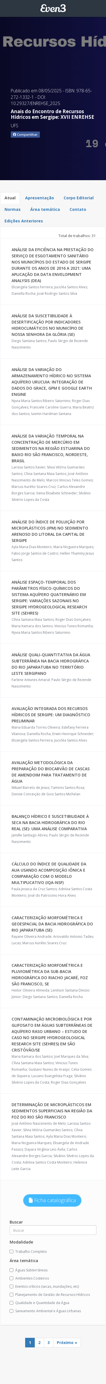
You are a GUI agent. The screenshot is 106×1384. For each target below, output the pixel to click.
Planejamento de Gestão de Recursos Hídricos (50, 1294)
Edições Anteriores (24, 221)
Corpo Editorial (79, 197)
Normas (13, 209)
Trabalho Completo (28, 1251)
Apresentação (39, 197)
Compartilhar (25, 134)
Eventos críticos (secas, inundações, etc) (44, 1286)
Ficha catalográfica (52, 1200)
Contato (78, 209)
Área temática (45, 209)
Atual (10, 197)
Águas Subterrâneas (28, 1270)
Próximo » (67, 1342)
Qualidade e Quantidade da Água (39, 1302)
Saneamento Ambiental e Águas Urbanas (45, 1311)
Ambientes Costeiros (29, 1278)
